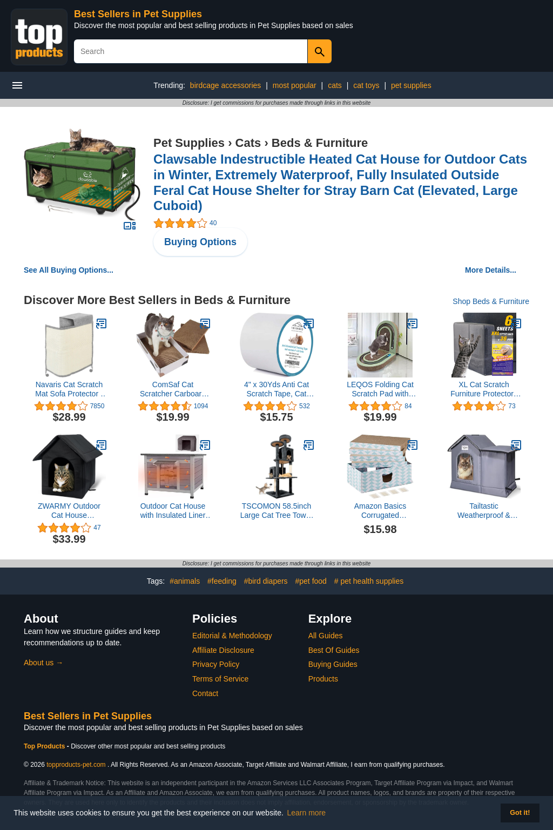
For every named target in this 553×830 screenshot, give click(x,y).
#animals (185, 581)
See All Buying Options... (68, 270)
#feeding (222, 581)
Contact (205, 693)
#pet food (311, 581)
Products (323, 678)
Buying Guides (333, 664)
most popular (294, 85)
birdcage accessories (225, 85)
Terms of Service (220, 678)
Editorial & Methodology (232, 635)
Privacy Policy (215, 664)
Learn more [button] (306, 812)
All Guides (325, 635)
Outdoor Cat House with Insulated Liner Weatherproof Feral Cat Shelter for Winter (173, 511)
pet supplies (411, 85)
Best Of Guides (334, 650)
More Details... (490, 270)
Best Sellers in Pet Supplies (138, 14)
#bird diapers (266, 581)
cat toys (366, 85)
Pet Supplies (189, 143)
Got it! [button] (520, 812)
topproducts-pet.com (75, 764)
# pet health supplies (368, 581)
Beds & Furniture (320, 143)
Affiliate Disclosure (223, 650)
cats (335, 85)
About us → (43, 662)
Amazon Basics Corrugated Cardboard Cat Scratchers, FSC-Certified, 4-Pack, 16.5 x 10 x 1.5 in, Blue (380, 511)
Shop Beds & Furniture (491, 301)
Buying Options (200, 242)
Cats (248, 143)
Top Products (45, 746)
